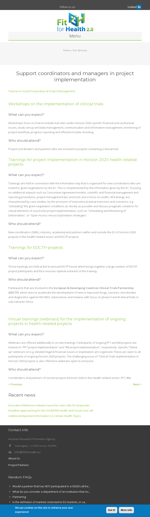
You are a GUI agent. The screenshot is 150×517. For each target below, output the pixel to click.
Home (66, 50)
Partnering (19, 497)
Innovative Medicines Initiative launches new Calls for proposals (48, 405)
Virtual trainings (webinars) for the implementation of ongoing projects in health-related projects (67, 321)
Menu (75, 36)
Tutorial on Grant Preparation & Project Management (41, 91)
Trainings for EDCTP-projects (35, 247)
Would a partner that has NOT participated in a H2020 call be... (51, 486)
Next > (137, 384)
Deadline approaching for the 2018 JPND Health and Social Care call (50, 410)
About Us (14, 458)
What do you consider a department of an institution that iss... (51, 491)
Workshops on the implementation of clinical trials (55, 104)
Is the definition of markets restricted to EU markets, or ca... (50, 502)
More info (126, 510)
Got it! (111, 510)
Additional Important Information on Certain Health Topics (44, 416)
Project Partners (18, 465)
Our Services (80, 50)
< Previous (15, 384)
